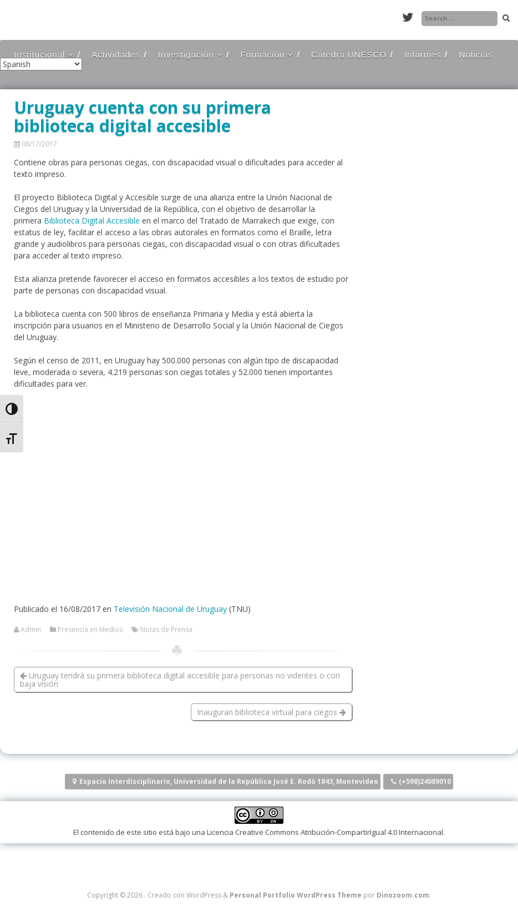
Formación (263, 54)
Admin (31, 630)
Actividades (116, 54)
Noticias (475, 54)
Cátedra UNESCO (349, 54)
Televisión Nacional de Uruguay (170, 609)
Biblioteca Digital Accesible (92, 220)
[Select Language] (41, 64)
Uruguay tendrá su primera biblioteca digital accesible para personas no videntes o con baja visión (180, 679)
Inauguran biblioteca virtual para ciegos (271, 712)
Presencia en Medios (90, 630)
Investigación (186, 54)
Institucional (39, 54)
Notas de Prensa (166, 630)
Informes (422, 54)
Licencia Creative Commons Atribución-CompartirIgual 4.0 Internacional (325, 832)
